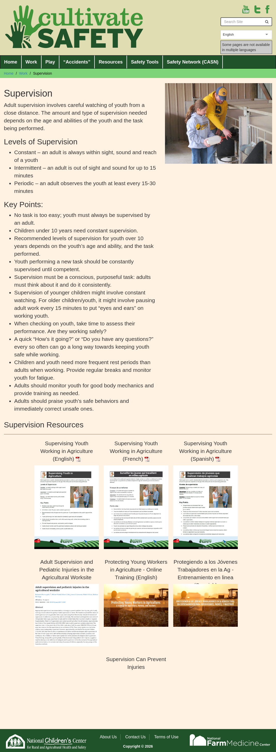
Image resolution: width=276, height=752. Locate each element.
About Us (108, 737)
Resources (111, 62)
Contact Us (135, 737)
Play (50, 62)
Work (31, 62)
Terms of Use (166, 737)
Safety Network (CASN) (192, 62)
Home (10, 62)
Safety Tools (145, 62)
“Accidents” (76, 62)
